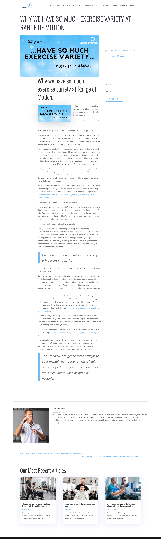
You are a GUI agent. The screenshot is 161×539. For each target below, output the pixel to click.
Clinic (79, 6)
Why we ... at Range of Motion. (122, 50)
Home (52, 6)
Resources (123, 6)
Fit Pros (69, 6)
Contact (133, 6)
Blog (115, 6)
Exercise (60, 6)
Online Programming (92, 6)
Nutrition (106, 6)
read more (25, 521)
